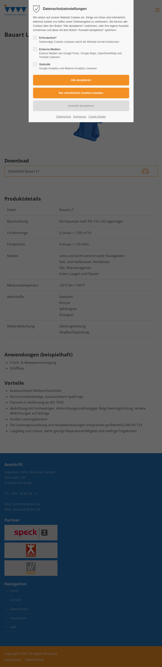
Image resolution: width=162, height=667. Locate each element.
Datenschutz (63, 116)
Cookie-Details (97, 116)
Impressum (79, 116)
